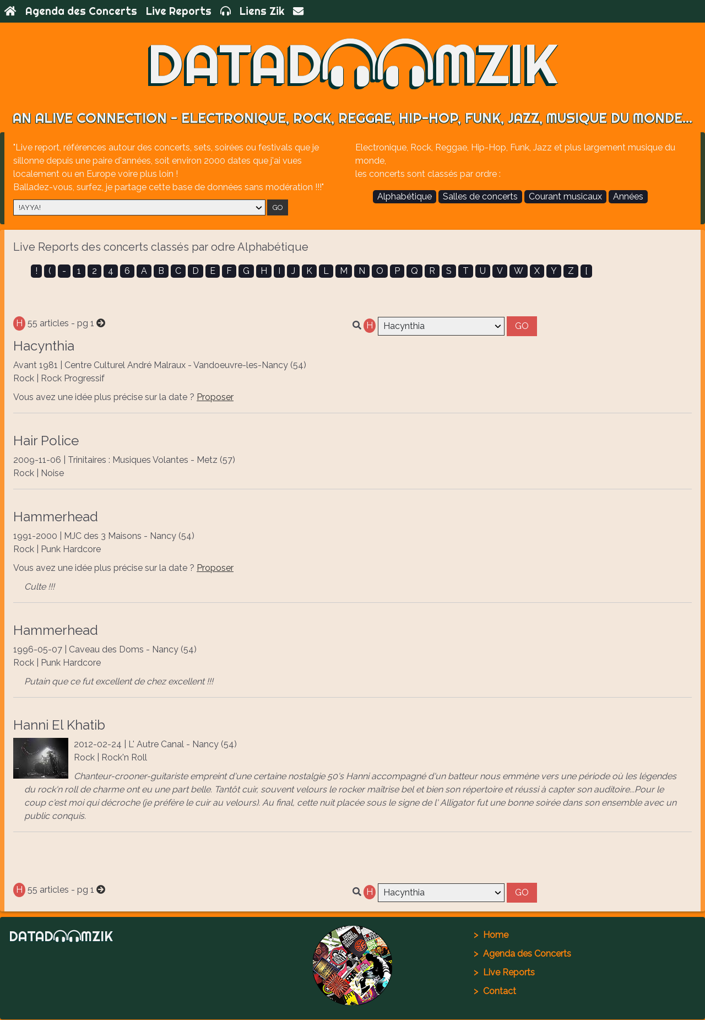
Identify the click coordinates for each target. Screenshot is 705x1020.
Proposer (215, 397)
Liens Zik (262, 11)
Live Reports (179, 11)
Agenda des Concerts (81, 11)
